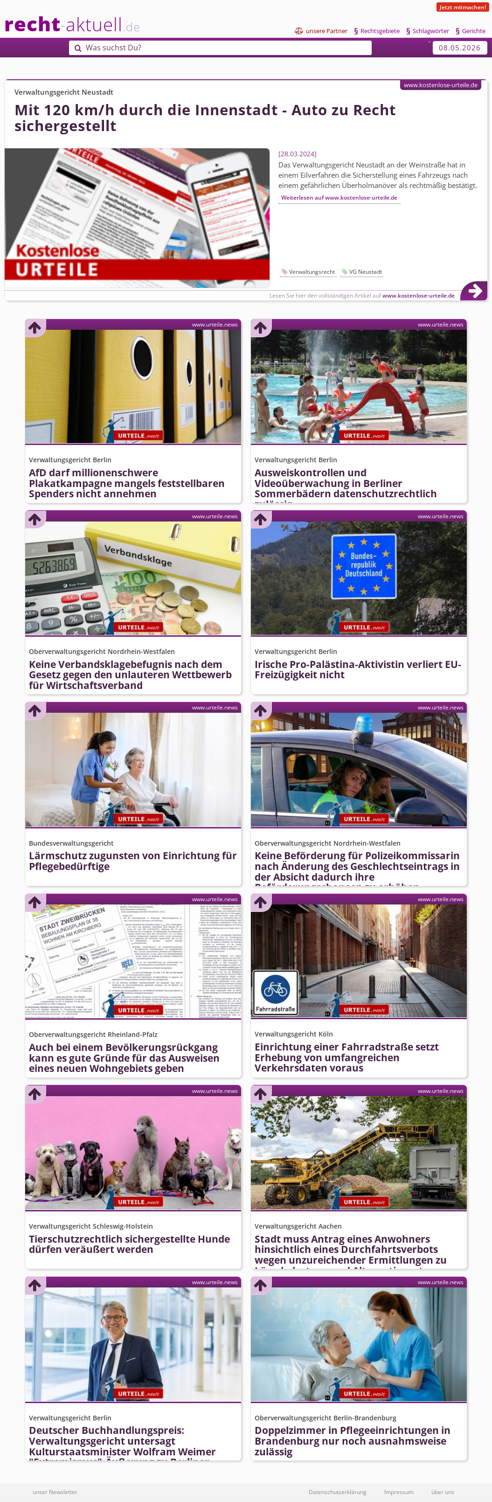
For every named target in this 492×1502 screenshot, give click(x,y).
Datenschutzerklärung (338, 1491)
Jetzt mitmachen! (463, 7)
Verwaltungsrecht (312, 272)
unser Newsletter (55, 1491)
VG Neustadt (365, 272)
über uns (442, 1491)
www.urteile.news (215, 324)
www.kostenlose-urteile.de (441, 85)
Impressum (399, 1491)
